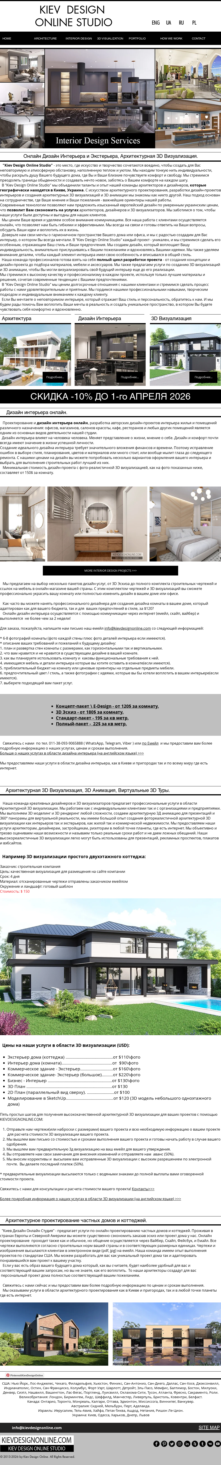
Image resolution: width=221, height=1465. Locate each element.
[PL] (194, 22)
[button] (110, 98)
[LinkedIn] (187, 1444)
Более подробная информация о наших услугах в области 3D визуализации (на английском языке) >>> (90, 1198)
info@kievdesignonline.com (127, 628)
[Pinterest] (164, 1444)
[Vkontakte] (210, 1444)
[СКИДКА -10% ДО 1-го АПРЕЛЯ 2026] (110, 396)
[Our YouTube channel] (218, 1444)
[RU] (181, 22)
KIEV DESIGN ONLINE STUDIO (74, 16)
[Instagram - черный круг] (179, 1444)
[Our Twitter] (172, 1444)
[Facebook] (156, 1444)
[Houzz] (195, 1444)
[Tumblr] (202, 1444)
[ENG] (155, 22)
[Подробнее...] (55, 377)
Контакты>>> (143, 1188)
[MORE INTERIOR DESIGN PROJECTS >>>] (110, 570)
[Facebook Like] (210, 22)
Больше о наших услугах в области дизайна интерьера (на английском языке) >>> (72, 753)
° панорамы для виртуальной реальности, (43, 818)
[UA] (168, 22)
